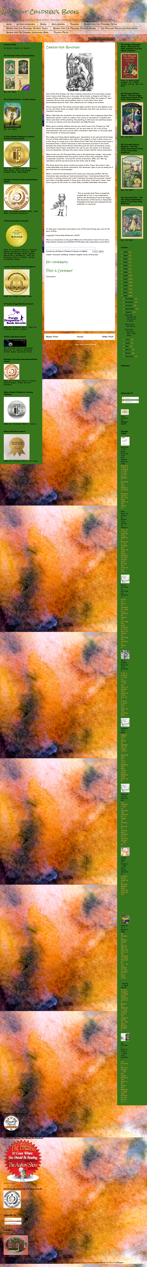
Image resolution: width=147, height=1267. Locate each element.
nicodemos (100, 1262)
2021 (126, 266)
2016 (126, 282)
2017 (126, 279)
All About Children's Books (40, 11)
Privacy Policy (61, 32)
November (130, 302)
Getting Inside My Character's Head (131, 318)
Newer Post (52, 337)
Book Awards (58, 24)
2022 (126, 262)
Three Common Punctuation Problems (124, 666)
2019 (126, 272)
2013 (126, 292)
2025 (126, 252)
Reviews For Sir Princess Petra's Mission (74, 28)
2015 (126, 286)
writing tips (93, 254)
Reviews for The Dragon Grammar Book (27, 32)
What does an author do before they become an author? (124, 519)
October (129, 306)
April (128, 350)
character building (60, 254)
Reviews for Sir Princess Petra (100, 24)
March (128, 353)
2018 (126, 276)
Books (43, 24)
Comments (127, 402)
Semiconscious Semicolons (124, 797)
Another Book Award (124, 986)
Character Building (130, 325)
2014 (126, 289)
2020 (126, 269)
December (130, 299)
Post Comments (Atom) (85, 344)
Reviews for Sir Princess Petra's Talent (27, 28)
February (130, 357)
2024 (126, 256)
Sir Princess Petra (68, 154)
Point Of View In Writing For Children (124, 591)
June (127, 343)
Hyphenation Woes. (124, 731)
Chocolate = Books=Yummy (124, 929)
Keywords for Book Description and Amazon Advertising (124, 456)
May (127, 346)
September (130, 309)
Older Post (107, 337)
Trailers (74, 24)
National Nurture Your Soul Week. (130, 332)
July (127, 340)
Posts (126, 398)
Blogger (120, 1262)
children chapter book (78, 254)
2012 (126, 296)
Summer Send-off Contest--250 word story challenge (124, 866)
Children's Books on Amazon (17, 48)
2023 (126, 259)
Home (9, 24)
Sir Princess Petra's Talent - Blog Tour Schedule (124, 1051)
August (128, 312)
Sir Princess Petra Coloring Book (119, 28)
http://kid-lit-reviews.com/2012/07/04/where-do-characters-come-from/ (77, 242)
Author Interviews (26, 24)
